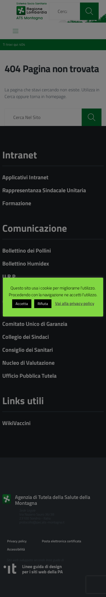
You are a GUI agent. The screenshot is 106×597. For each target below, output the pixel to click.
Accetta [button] (22, 303)
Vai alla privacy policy (74, 303)
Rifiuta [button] (43, 303)
